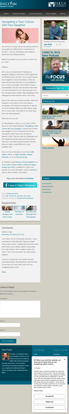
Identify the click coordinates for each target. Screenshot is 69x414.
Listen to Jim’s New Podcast (51, 54)
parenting (20, 196)
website (32, 170)
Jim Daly (11, 5)
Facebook (56, 354)
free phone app (21, 157)
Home (35, 354)
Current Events (47, 183)
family (11, 196)
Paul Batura (48, 46)
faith (7, 196)
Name (2, 321)
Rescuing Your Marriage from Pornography (31, 212)
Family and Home (12, 193)
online (9, 154)
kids (15, 196)
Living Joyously (48, 148)
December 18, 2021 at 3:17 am (13, 234)
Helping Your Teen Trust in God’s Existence (52, 117)
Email (2, 330)
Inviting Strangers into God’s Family (7, 212)
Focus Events (46, 189)
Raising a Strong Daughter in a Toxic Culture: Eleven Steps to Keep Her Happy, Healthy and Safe (19, 164)
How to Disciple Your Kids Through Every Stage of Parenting (52, 133)
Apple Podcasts (20, 154)
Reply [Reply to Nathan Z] (4, 272)
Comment (4, 298)
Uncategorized (46, 192)
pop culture (27, 196)
